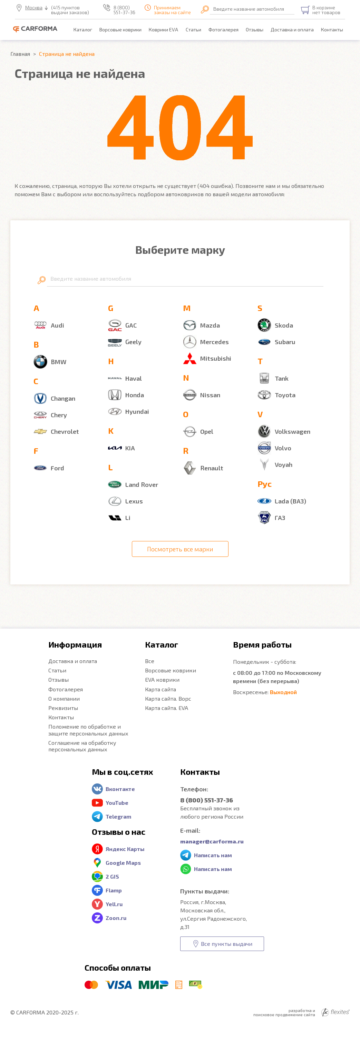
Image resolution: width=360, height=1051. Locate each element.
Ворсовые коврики (120, 29)
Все (149, 661)
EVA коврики (162, 679)
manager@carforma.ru (212, 841)
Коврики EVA (163, 29)
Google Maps (123, 862)
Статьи (193, 29)
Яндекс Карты (125, 848)
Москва (33, 7)
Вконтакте (120, 788)
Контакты (332, 29)
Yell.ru (114, 904)
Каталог (83, 29)
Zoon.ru (116, 917)
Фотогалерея (223, 29)
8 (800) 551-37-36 (124, 10)
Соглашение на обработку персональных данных (82, 745)
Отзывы (254, 29)
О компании (64, 698)
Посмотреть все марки (180, 549)
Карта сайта (160, 689)
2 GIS (112, 876)
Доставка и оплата (292, 29)
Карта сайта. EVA (166, 707)
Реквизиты (63, 707)
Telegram (118, 816)
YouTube (117, 802)
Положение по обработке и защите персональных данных (88, 729)
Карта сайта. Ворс (168, 698)
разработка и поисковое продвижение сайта (301, 1012)
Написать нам (213, 855)
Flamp (114, 890)
